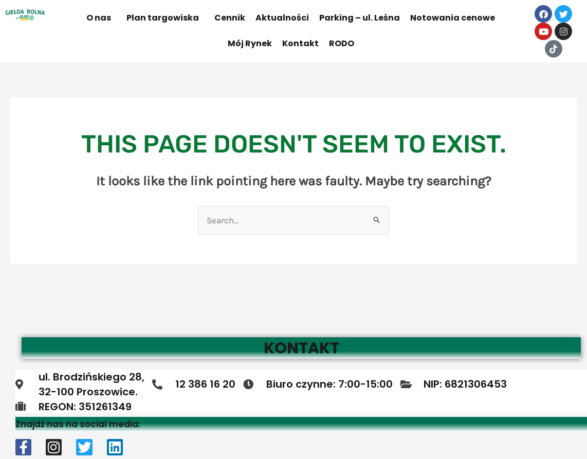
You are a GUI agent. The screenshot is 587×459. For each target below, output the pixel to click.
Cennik (229, 18)
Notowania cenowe (452, 18)
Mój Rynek (250, 43)
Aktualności (282, 18)
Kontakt (300, 43)
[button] (101, 18)
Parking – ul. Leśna (359, 18)
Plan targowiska (162, 18)
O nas (98, 18)
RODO (341, 43)
